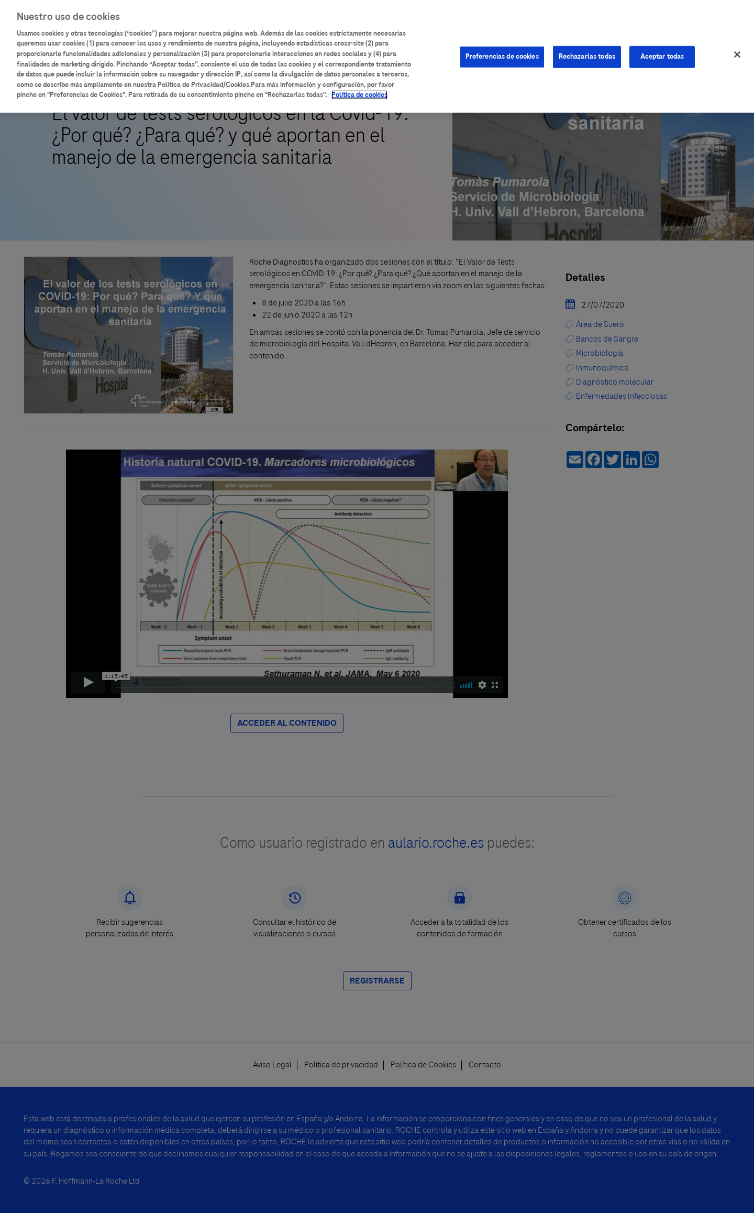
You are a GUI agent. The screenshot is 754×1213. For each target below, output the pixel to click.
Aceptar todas (662, 56)
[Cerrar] (737, 54)
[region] (377, 56)
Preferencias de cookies (502, 56)
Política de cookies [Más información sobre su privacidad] (359, 95)
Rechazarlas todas (587, 56)
